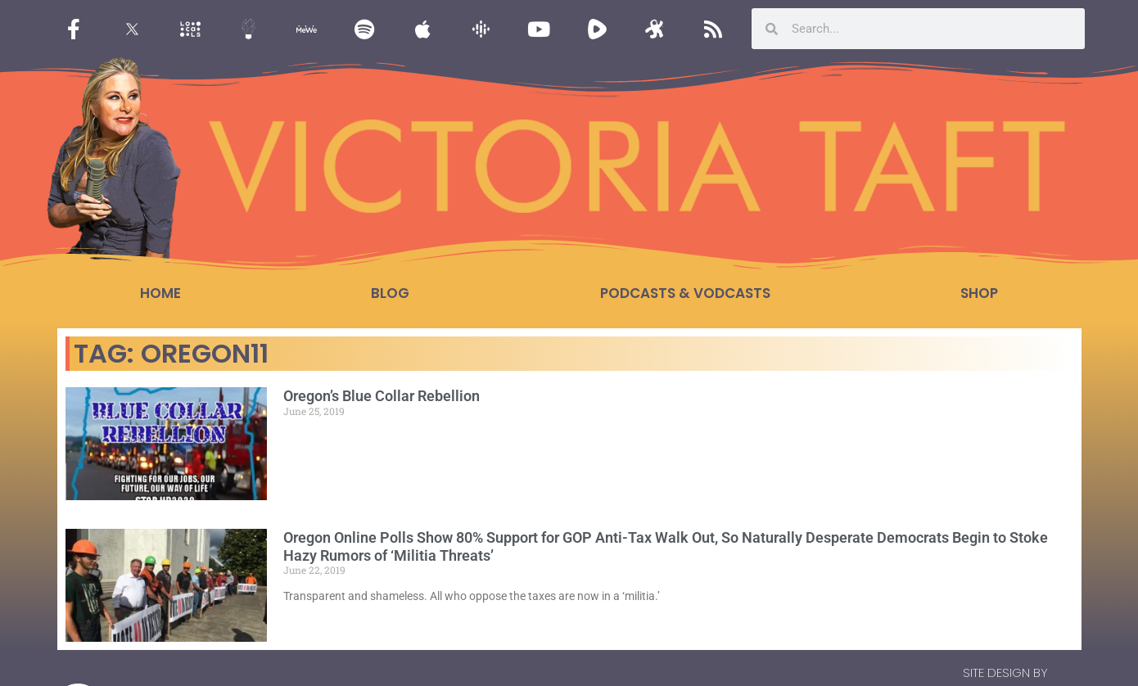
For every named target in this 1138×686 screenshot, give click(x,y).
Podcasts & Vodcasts (685, 293)
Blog (390, 293)
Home (160, 293)
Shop (979, 293)
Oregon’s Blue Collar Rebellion (381, 395)
